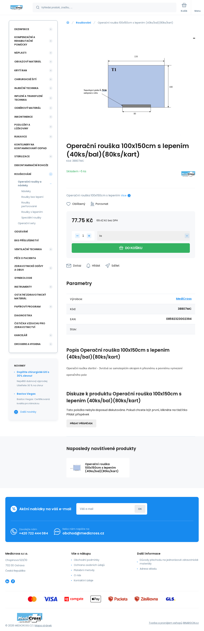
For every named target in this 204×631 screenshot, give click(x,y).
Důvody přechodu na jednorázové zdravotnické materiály (169, 561)
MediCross (184, 299)
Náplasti (20, 52)
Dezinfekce (21, 29)
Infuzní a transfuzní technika (28, 98)
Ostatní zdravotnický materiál (30, 296)
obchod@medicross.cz (83, 533)
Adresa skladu (148, 569)
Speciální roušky (31, 217)
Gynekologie (23, 278)
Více (123, 195)
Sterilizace (22, 156)
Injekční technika (26, 88)
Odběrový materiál (27, 108)
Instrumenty (23, 287)
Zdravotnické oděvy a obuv (28, 268)
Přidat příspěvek (81, 423)
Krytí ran (20, 70)
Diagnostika (23, 315)
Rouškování (83, 22)
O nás (77, 575)
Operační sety (27, 223)
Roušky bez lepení (32, 197)
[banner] (16, 8)
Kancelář (20, 335)
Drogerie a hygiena (27, 344)
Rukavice (20, 136)
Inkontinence (23, 117)
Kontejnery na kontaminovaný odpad (30, 146)
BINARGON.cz (191, 623)
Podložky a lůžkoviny (22, 126)
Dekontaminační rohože (31, 165)
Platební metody (84, 570)
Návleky (26, 191)
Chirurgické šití (25, 79)
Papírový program (27, 306)
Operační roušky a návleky (29, 183)
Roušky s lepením (32, 212)
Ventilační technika (28, 249)
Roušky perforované (29, 204)
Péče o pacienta (25, 258)
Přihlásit (140, 509)
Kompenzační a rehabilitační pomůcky (24, 40)
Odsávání (21, 231)
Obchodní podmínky (86, 560)
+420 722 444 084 (33, 533)
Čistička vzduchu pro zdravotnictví (29, 325)
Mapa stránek (43, 625)
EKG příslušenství (26, 240)
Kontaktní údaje (83, 580)
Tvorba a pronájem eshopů (165, 623)
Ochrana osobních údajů (89, 565)
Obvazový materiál (27, 61)
